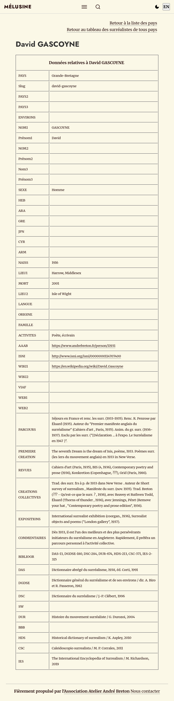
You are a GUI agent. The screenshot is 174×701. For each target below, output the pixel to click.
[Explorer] (84, 6)
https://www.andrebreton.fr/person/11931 (83, 346)
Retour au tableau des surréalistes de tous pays (112, 29)
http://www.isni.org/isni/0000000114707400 (86, 356)
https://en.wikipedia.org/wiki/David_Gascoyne (87, 366)
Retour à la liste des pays (133, 23)
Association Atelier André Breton (97, 691)
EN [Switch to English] (166, 6)
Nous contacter (145, 691)
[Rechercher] (98, 6)
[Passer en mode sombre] (157, 6)
